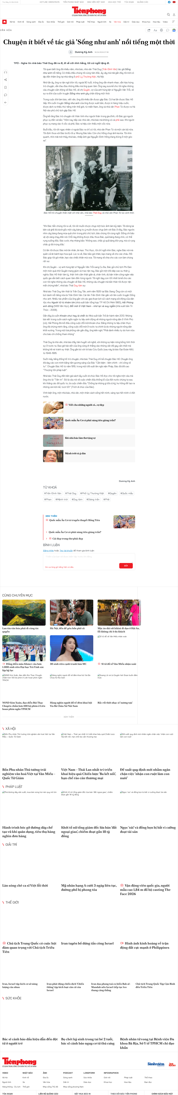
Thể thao (91, 22)
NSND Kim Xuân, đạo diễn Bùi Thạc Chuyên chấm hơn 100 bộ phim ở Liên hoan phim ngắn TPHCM (23, 706)
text (155, 30)
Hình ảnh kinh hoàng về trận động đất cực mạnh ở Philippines (144, 945)
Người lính (102, 22)
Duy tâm (78, 285)
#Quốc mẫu (126, 493)
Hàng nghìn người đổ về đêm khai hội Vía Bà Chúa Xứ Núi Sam (71, 704)
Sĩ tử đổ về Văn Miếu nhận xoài (117, 663)
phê (117, 119)
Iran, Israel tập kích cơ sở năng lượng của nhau (19, 985)
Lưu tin (5, 87)
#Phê (106, 499)
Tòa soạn (129, 2)
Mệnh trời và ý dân (75, 453)
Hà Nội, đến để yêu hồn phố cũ (67, 628)
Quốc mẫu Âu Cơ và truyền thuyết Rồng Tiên (73, 520)
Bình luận (5, 95)
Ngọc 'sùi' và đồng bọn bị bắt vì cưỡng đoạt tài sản (148, 829)
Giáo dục (136, 22)
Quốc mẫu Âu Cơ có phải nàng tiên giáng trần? (90, 420)
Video (165, 22)
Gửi (126, 566)
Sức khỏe (51, 22)
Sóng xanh (31, 22)
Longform (89, 1073)
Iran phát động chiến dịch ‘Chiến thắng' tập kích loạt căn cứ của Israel (65, 987)
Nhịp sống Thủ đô (50, 1087)
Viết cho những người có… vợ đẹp (84, 404)
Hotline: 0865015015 (50, 2)
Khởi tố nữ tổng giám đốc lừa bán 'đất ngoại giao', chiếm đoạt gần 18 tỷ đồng (89, 831)
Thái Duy (97, 212)
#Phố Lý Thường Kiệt (92, 493)
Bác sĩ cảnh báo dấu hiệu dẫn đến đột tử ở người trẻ (30, 1041)
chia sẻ (149, 30)
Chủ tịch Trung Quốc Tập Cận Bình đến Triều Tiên (155, 985)
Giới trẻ (70, 22)
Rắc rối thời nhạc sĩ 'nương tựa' (115, 702)
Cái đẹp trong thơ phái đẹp (66, 538)
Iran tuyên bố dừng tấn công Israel (87, 943)
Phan (117, 106)
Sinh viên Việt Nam (96, 2)
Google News (174, 30)
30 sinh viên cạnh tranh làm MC (68, 663)
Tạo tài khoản (66, 550)
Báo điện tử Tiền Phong (89, 11)
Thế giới (61, 22)
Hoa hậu (156, 22)
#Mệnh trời (61, 499)
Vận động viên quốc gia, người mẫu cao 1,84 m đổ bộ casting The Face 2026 (145, 889)
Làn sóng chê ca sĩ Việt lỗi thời (25, 885)
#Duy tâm (77, 499)
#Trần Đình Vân (52, 493)
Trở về (5, 102)
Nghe (5, 72)
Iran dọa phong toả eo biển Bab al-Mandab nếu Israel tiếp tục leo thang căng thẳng (111, 987)
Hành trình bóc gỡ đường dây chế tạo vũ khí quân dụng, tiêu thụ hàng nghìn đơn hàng (28, 831)
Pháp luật (80, 22)
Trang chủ (4, 22)
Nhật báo (28, 1073)
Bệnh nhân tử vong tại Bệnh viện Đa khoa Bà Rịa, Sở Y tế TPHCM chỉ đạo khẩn (147, 1043)
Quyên (86, 89)
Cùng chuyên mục (17, 595)
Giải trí (126, 22)
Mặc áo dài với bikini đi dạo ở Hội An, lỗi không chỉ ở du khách (118, 630)
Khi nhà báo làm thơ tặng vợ (80, 437)
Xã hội (12, 22)
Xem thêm (173, 22)
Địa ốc (41, 22)
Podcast (68, 1073)
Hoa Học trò (114, 2)
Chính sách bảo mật (162, 1094)
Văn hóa (117, 22)
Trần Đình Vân (109, 69)
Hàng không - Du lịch (11, 1087)
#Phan (47, 499)
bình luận (167, 30)
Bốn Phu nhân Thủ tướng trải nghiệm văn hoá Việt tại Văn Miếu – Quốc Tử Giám (28, 773)
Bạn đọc (148, 1082)
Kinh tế (21, 22)
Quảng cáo (142, 2)
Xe (110, 22)
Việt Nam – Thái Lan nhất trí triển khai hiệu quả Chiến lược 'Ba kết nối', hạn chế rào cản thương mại (88, 773)
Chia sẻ (5, 79)
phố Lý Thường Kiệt (86, 76)
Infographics (111, 1073)
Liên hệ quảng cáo (48, 1094)
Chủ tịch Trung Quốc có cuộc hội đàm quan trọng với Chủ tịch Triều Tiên (29, 947)
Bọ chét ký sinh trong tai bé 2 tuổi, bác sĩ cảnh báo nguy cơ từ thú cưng (88, 1041)
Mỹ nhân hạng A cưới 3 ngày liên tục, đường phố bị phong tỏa (89, 887)
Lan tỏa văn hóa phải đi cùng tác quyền (20, 630)
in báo (161, 30)
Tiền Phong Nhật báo (73, 2)
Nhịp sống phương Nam (73, 1087)
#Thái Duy (70, 493)
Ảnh (45, 1073)
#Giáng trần (92, 499)
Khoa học (146, 22)
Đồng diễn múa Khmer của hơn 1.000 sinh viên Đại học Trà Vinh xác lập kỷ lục (23, 667)
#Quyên (112, 493)
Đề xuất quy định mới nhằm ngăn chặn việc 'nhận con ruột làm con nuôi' (145, 773)
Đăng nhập (48, 550)
